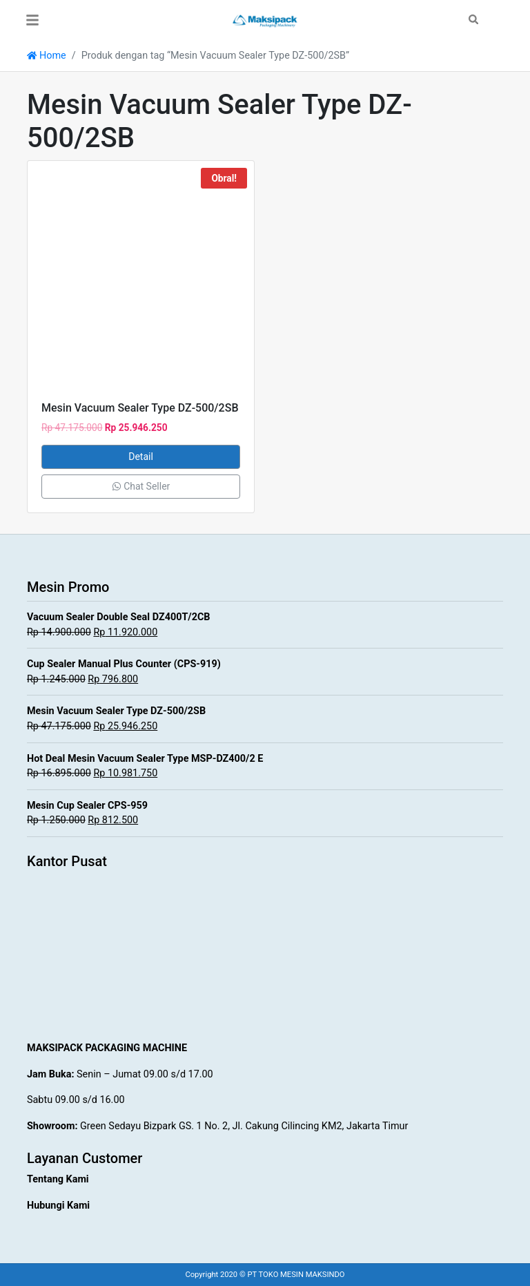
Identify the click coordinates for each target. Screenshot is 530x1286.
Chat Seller (141, 486)
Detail (140, 456)
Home (46, 55)
